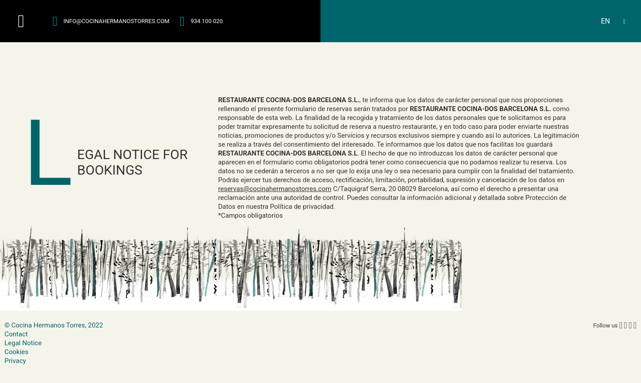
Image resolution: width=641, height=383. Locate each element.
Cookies (16, 352)
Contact (16, 334)
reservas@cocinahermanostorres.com (274, 189)
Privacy (15, 361)
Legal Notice (23, 343)
